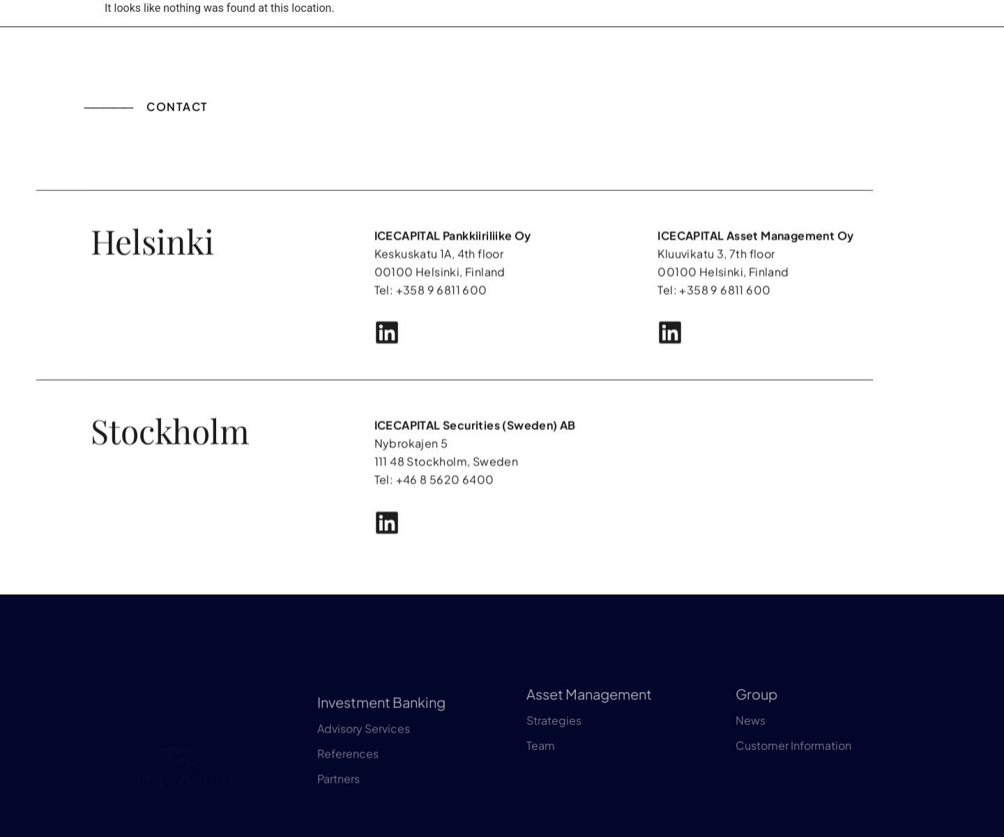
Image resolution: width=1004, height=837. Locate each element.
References (348, 791)
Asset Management (589, 723)
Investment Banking (381, 739)
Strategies (553, 750)
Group (756, 723)
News (751, 750)
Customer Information (793, 775)
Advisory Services (363, 766)
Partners (338, 816)
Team (540, 775)
